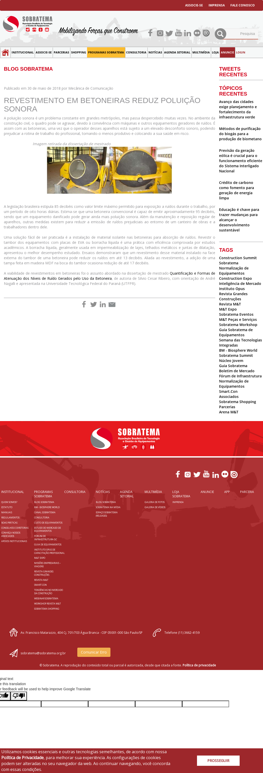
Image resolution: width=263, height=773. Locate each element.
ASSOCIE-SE (194, 5)
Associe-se (44, 52)
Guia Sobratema (233, 365)
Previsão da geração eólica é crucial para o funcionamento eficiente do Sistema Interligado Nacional (240, 160)
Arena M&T (228, 411)
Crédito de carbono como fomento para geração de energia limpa (236, 190)
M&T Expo (228, 309)
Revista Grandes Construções (233, 296)
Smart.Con (228, 391)
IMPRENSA (217, 5)
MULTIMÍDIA (201, 52)
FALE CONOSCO (242, 5)
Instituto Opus (232, 288)
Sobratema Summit (236, 355)
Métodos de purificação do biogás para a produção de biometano (240, 133)
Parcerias (61, 52)
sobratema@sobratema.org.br (43, 653)
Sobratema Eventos (236, 314)
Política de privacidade (199, 665)
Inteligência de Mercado (240, 283)
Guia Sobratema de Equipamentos (236, 332)
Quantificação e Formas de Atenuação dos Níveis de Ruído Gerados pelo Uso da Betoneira (109, 276)
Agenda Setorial (177, 52)
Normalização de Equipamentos (234, 384)
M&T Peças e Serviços (238, 319)
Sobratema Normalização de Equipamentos (234, 268)
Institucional (23, 52)
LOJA (215, 52)
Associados (229, 396)
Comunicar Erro (94, 652)
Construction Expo (235, 278)
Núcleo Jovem (231, 360)
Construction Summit (238, 257)
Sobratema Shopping (237, 401)
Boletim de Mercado (237, 370)
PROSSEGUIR (218, 760)
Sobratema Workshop (238, 324)
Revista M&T (230, 304)
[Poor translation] (19, 696)
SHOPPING (78, 52)
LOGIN (240, 52)
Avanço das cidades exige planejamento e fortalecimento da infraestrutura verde (238, 109)
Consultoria (136, 52)
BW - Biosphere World (238, 350)
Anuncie (227, 52)
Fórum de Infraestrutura (240, 376)
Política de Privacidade (22, 757)
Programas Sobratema (106, 52)
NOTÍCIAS (155, 52)
